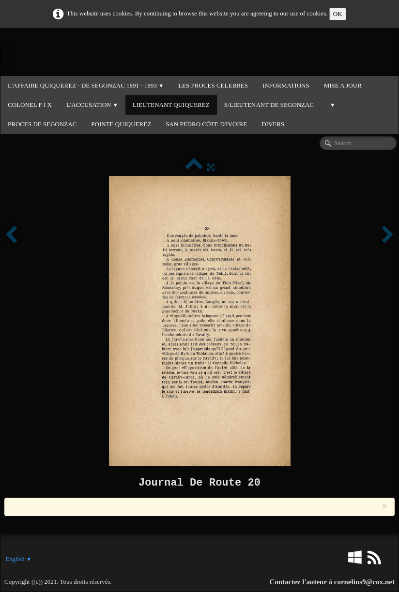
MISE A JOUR (343, 85)
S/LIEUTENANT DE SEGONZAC (269, 104)
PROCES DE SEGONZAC (42, 124)
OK (337, 13)
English (18, 558)
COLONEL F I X (30, 104)
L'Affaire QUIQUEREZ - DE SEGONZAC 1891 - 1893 (86, 85)
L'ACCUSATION (92, 104)
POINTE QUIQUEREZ (121, 124)
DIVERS (272, 124)
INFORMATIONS (285, 85)
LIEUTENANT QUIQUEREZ (171, 104)
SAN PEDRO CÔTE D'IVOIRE (206, 124)
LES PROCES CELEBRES (213, 85)
